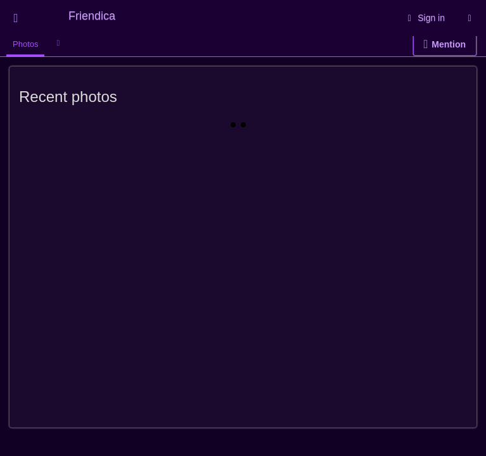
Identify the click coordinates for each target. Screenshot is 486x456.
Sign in (424, 18)
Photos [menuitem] (25, 44)
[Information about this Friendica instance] (469, 17)
